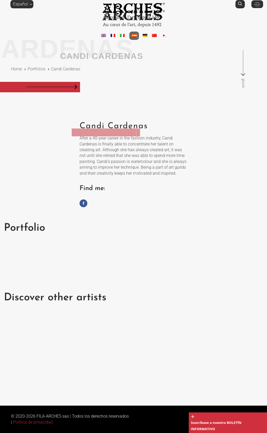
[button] (21, 4)
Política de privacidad (33, 422)
